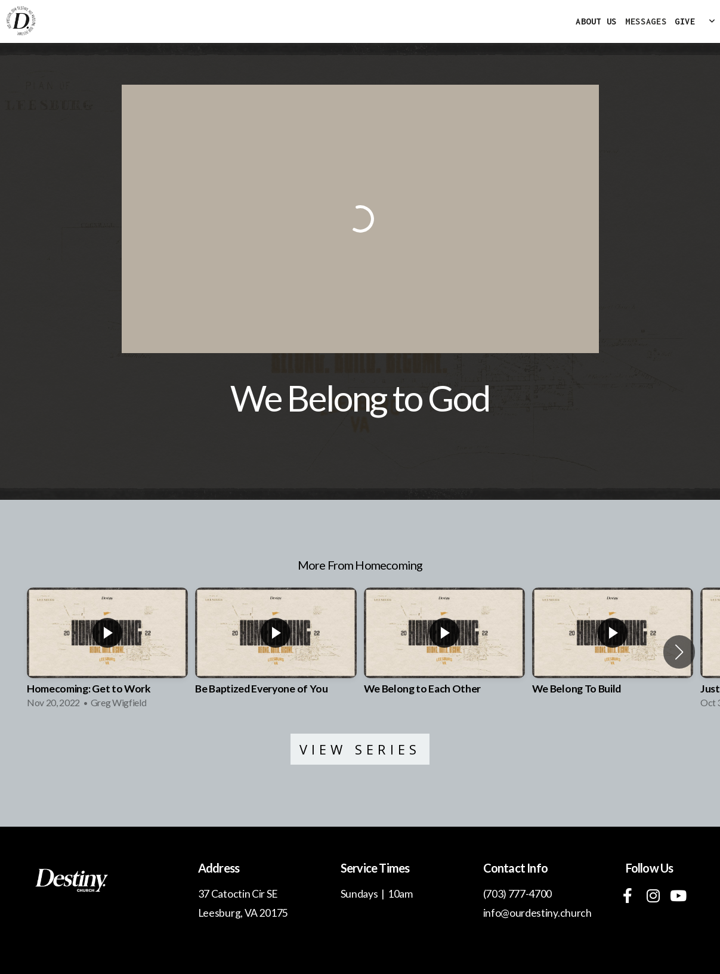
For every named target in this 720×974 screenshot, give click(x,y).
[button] (679, 652)
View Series (360, 749)
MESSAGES (645, 21)
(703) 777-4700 (517, 894)
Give (685, 21)
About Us (596, 21)
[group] (107, 652)
